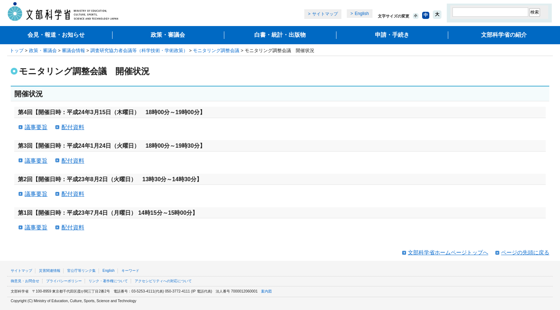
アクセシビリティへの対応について (163, 281)
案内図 (266, 291)
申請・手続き (392, 35)
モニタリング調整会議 (216, 50)
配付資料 (72, 127)
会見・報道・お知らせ (56, 35)
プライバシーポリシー (64, 281)
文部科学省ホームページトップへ (448, 252)
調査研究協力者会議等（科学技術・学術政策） (139, 50)
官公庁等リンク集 (81, 271)
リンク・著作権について (108, 281)
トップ (17, 50)
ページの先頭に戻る (525, 252)
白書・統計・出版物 (280, 35)
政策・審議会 (168, 35)
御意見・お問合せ (25, 281)
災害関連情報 (49, 271)
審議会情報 (73, 50)
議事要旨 (36, 127)
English (362, 13)
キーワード (130, 271)
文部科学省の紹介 (504, 35)
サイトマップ (325, 13)
